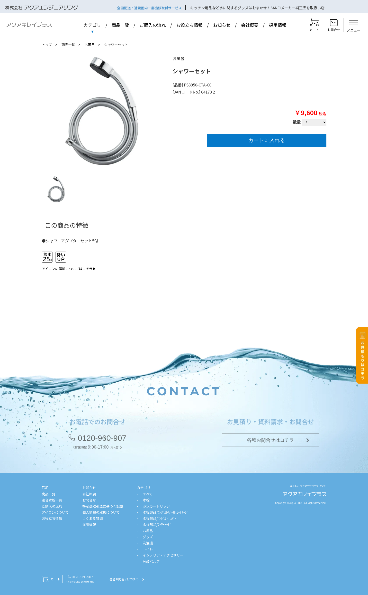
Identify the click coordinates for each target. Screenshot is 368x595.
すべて (148, 493)
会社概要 (250, 25)
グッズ (148, 536)
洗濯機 (148, 542)
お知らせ (222, 25)
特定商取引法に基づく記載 (102, 506)
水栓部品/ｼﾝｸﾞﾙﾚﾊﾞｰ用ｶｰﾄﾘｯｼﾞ (165, 512)
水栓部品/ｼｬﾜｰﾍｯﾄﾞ (157, 524)
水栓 (146, 500)
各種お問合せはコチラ (270, 441)
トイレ (148, 549)
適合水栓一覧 (52, 500)
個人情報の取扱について (101, 512)
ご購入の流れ (153, 25)
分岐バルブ (151, 561)
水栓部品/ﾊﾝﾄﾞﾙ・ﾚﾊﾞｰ (160, 518)
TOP (45, 487)
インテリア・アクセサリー (163, 555)
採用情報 (278, 25)
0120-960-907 (102, 439)
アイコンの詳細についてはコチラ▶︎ (69, 268)
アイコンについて (55, 512)
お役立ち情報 (189, 25)
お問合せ (89, 500)
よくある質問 (92, 518)
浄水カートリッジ (156, 506)
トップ (47, 44)
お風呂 (89, 44)
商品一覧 (120, 25)
